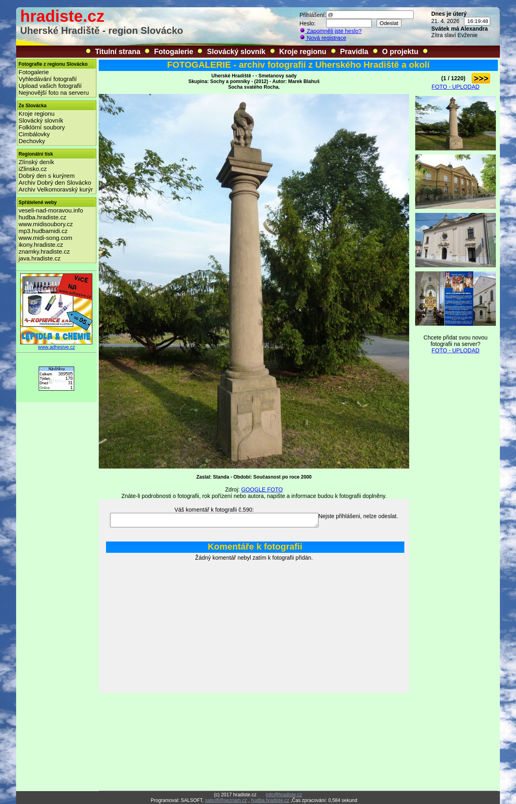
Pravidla (354, 52)
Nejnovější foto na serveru (54, 92)
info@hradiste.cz (284, 795)
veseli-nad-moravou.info (51, 210)
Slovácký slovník (236, 52)
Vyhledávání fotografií (48, 78)
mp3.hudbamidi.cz (43, 230)
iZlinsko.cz (33, 168)
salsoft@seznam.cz (226, 800)
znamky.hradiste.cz (44, 251)
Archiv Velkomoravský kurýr (56, 189)
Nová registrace (323, 38)
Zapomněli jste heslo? (331, 31)
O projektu (400, 52)
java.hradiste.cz (39, 258)
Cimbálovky (34, 134)
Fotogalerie (173, 52)
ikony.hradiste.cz (41, 244)
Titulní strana (118, 52)
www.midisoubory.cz (46, 224)
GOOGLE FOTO (262, 489)
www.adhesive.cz (56, 345)
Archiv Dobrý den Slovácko (55, 182)
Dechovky (32, 140)
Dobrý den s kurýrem (47, 175)
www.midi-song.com (45, 237)
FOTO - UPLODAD (456, 86)
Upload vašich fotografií (50, 85)
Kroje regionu (303, 52)
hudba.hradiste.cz (42, 217)
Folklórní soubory (42, 127)
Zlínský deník (36, 161)
